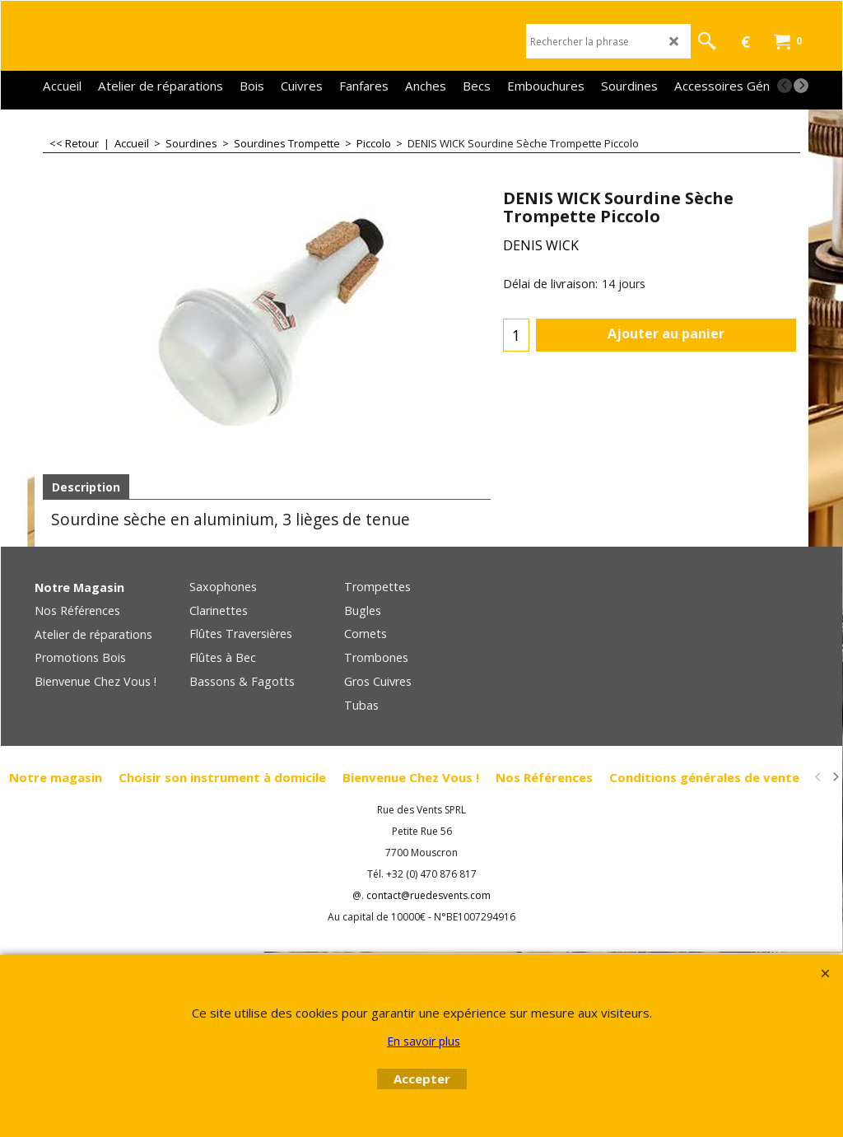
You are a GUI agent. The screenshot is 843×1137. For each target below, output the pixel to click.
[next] (801, 85)
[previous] (784, 85)
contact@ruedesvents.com (428, 895)
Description (86, 487)
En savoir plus (423, 1041)
